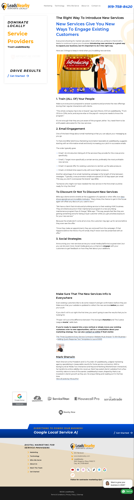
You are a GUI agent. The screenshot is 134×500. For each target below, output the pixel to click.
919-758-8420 (120, 6)
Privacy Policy (71, 495)
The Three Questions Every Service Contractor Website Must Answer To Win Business (90, 337)
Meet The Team (36, 468)
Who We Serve (35, 460)
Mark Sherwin (65, 357)
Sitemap (80, 495)
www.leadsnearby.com (82, 456)
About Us (33, 464)
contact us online (92, 332)
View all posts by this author (67, 379)
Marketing (34, 452)
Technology (34, 456)
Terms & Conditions (58, 495)
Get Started (34, 472)
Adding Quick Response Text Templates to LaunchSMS (79, 339)
